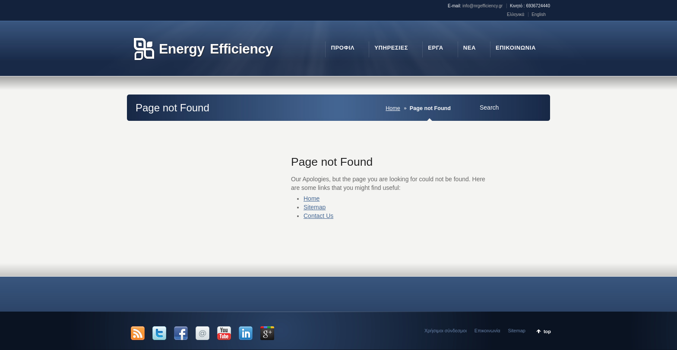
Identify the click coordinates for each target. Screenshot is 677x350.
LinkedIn (246, 333)
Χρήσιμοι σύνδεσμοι (445, 330)
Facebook (181, 333)
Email (202, 333)
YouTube (224, 333)
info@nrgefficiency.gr (482, 5)
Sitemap (315, 207)
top (547, 331)
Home (393, 108)
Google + (267, 333)
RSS (138, 333)
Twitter (159, 333)
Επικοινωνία (487, 330)
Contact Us (318, 215)
